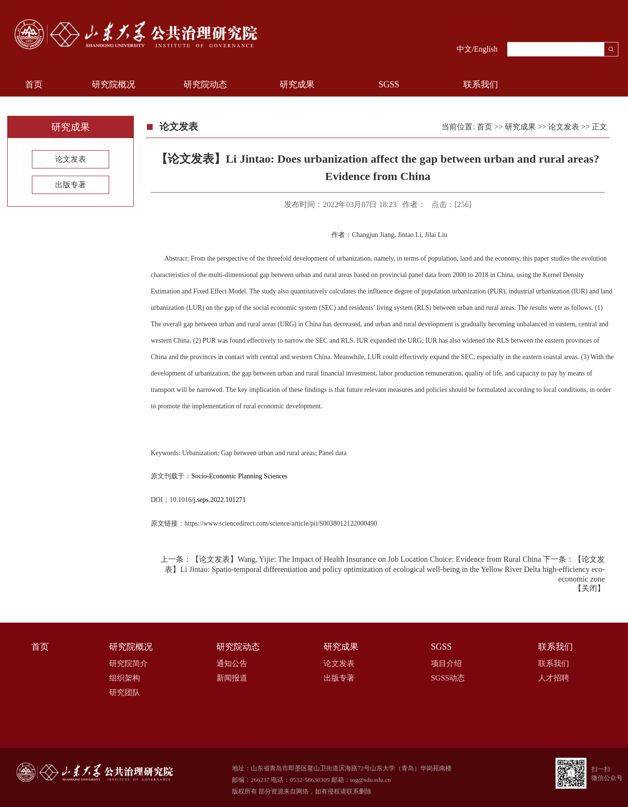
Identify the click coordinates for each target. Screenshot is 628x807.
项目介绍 (446, 663)
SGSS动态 (448, 678)
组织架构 (124, 678)
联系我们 (480, 84)
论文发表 (70, 159)
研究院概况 (113, 84)
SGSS (388, 84)
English (486, 49)
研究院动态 (205, 84)
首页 (34, 84)
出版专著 (70, 185)
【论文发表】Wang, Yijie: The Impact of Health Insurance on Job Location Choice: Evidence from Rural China (366, 559)
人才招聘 (553, 678)
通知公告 (231, 663)
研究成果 (297, 84)
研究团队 (124, 692)
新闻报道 (231, 678)
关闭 (589, 588)
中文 (464, 49)
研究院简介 (128, 663)
